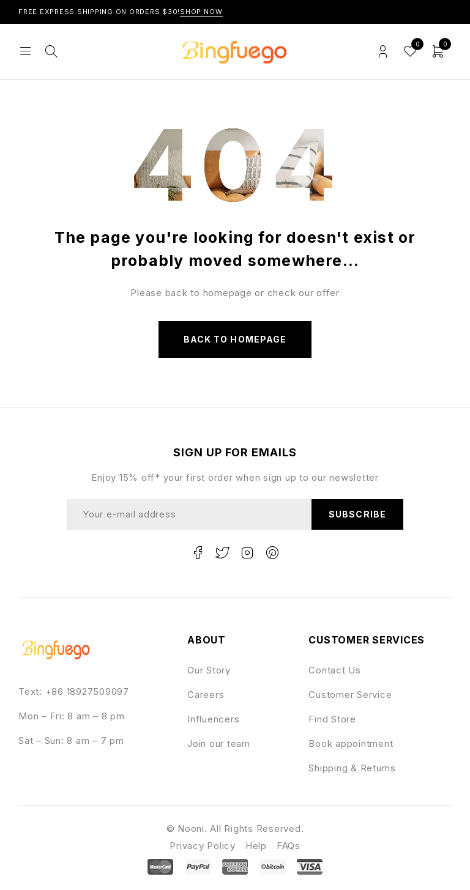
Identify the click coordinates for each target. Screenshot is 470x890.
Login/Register (383, 51)
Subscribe (357, 514)
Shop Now (201, 11)
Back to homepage (235, 339)
